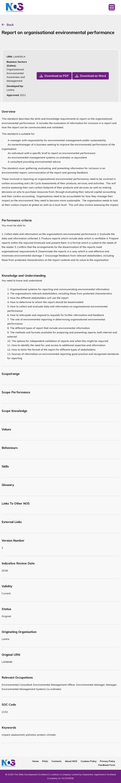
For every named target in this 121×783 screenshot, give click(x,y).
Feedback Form (106, 765)
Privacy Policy (107, 761)
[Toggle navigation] (112, 7)
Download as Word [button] (93, 76)
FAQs (45, 761)
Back (10, 24)
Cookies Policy (89, 761)
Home (35, 761)
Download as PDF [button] (56, 76)
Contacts (56, 761)
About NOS (71, 761)
